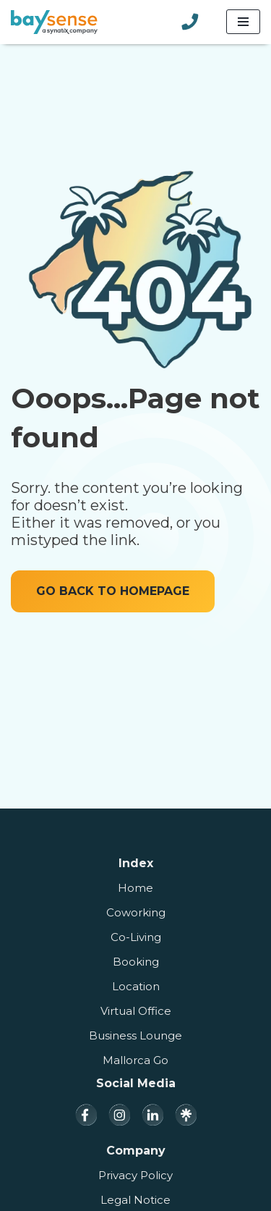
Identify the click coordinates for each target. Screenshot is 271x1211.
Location (136, 986)
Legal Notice (135, 1200)
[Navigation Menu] (243, 21)
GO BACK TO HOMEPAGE (112, 591)
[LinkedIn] (152, 1115)
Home (135, 888)
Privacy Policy (135, 1175)
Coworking (135, 912)
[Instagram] (119, 1115)
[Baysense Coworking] (54, 22)
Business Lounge (135, 1035)
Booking (136, 962)
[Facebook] (86, 1115)
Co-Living (136, 937)
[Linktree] (186, 1115)
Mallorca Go (135, 1060)
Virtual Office (135, 1011)
